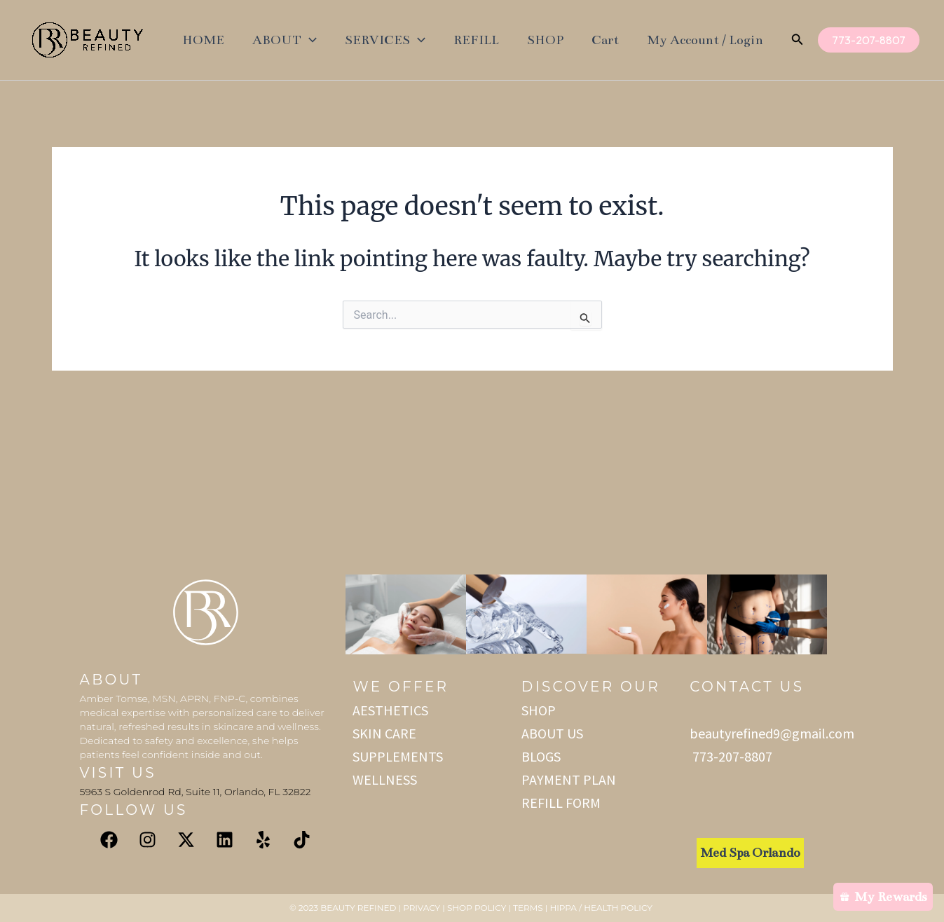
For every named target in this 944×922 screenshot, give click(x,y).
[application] (309, 39)
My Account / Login (705, 40)
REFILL (476, 40)
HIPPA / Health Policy (602, 907)
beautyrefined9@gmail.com (772, 733)
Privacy (421, 907)
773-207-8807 (731, 756)
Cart (605, 40)
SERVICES (385, 39)
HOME (203, 40)
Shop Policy (476, 907)
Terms (527, 907)
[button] (797, 40)
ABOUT (284, 39)
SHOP (545, 40)
